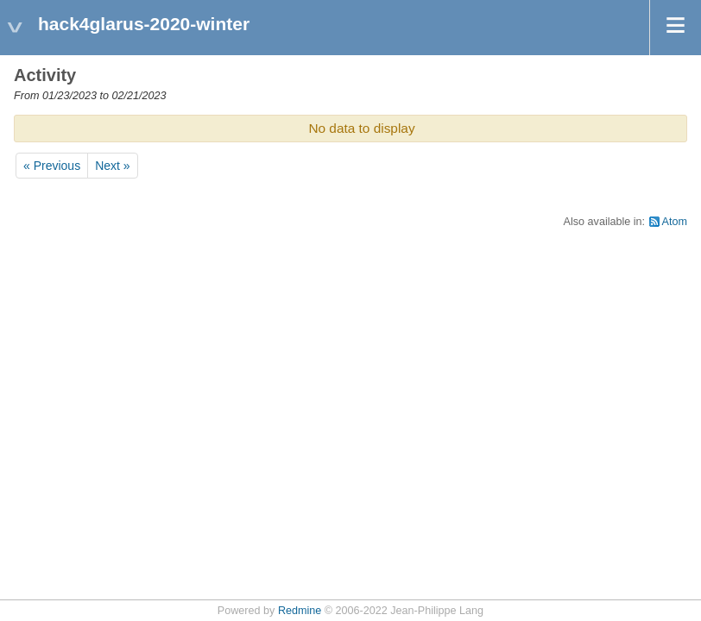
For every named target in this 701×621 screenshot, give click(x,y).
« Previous (51, 165)
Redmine (299, 611)
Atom (674, 222)
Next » (112, 165)
